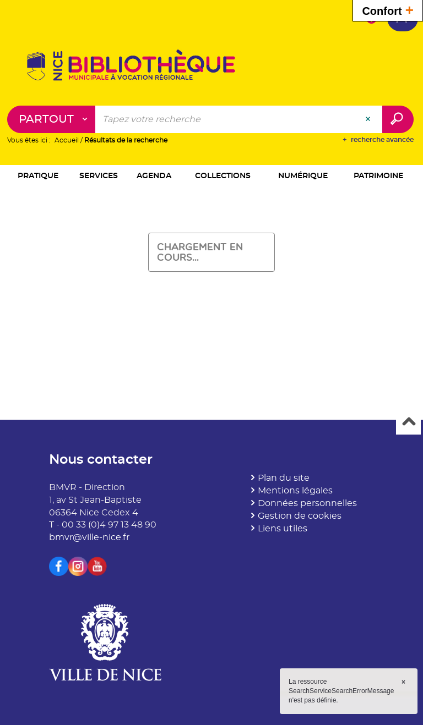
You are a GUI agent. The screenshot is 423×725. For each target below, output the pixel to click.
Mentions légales (295, 490)
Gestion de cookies (299, 516)
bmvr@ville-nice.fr (89, 537)
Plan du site (284, 478)
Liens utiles (282, 528)
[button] (38, 177)
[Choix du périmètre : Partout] (51, 120)
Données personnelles (307, 503)
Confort (388, 9)
